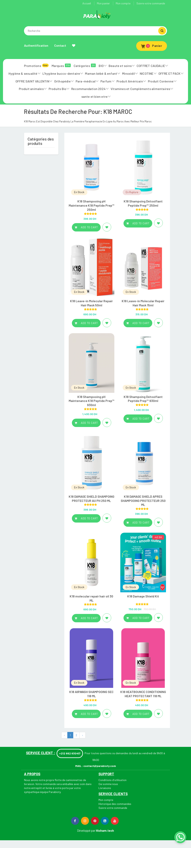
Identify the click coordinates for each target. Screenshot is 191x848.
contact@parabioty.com (99, 766)
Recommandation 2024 (88, 89)
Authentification (36, 45)
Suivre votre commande (150, 3)
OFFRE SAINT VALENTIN (32, 81)
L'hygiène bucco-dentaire (61, 73)
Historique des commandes (114, 803)
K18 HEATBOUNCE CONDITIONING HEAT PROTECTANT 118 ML (143, 694)
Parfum (105, 81)
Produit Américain (130, 81)
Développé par (86, 830)
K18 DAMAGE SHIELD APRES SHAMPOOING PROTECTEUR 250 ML (143, 501)
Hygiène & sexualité (23, 73)
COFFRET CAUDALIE (151, 66)
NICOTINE (146, 73)
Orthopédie (62, 81)
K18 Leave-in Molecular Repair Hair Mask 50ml (91, 303)
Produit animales (31, 89)
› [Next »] (82, 735)
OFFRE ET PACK (169, 73)
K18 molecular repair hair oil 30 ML (91, 598)
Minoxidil (128, 73)
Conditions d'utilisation (112, 780)
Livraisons (104, 788)
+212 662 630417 (69, 753)
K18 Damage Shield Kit (143, 596)
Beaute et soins (120, 66)
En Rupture (132, 192)
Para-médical (86, 81)
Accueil (86, 3)
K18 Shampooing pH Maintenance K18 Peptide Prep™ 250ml (91, 205)
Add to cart (86, 227)
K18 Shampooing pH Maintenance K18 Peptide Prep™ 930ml (91, 401)
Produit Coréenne (161, 81)
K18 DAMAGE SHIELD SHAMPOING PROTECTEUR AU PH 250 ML (91, 498)
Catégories (85, 66)
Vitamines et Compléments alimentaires (140, 89)
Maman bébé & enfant (101, 73)
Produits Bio (57, 89)
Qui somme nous (108, 784)
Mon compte (123, 3)
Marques (61, 66)
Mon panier (103, 3)
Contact (60, 45)
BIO (101, 66)
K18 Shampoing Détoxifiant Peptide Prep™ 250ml (143, 203)
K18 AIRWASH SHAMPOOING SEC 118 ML (91, 694)
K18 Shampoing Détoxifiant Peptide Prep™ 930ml (143, 399)
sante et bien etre (94, 96)
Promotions (36, 66)
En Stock (79, 192)
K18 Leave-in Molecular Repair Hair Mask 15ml (143, 303)
